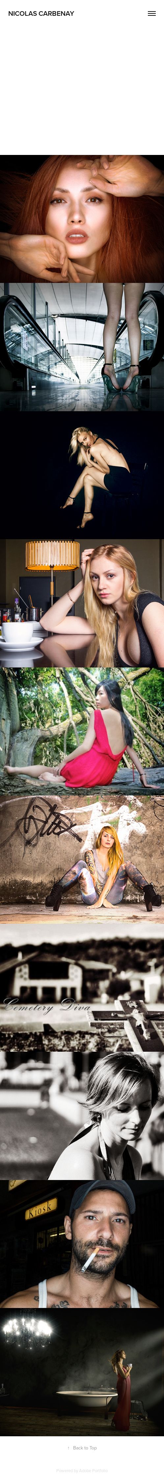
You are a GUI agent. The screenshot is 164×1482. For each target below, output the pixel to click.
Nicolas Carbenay (41, 13)
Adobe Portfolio (93, 1470)
